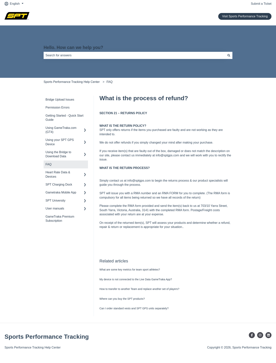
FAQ (109, 81)
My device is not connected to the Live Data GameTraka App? (135, 279)
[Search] (228, 55)
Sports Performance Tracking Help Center (72, 81)
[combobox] (134, 55)
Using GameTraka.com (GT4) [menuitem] (60, 130)
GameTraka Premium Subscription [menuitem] (59, 218)
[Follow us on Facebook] (252, 335)
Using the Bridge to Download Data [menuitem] (58, 154)
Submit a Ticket (261, 3)
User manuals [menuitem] (54, 208)
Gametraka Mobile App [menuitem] (60, 192)
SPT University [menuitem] (55, 200)
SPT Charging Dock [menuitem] (58, 184)
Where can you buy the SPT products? (122, 298)
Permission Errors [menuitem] (57, 107)
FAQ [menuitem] (48, 164)
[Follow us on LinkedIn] (268, 335)
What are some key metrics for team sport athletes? (129, 269)
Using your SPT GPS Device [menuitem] (59, 142)
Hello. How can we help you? (73, 47)
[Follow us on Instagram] (260, 335)
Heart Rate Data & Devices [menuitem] (57, 174)
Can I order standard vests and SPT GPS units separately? (134, 308)
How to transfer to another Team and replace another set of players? (139, 288)
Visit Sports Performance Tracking (245, 16)
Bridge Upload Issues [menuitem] (59, 99)
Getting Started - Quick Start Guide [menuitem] (64, 117)
